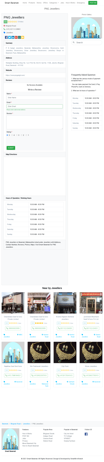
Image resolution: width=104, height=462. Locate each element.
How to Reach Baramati (30, 446)
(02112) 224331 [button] (91, 328)
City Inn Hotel (68, 434)
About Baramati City (29, 443)
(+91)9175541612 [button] (65, 375)
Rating (9, 132)
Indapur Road (48, 436)
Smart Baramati (12, 3)
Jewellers (26, 424)
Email (9, 102)
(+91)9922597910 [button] (39, 375)
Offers (45, 3)
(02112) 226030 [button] (65, 328)
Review (10, 113)
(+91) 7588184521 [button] (13, 375)
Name (9, 94)
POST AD (25, 436)
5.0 (33, 323)
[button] (73, 27)
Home (25, 3)
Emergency (81, 3)
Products (32, 3)
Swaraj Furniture (69, 441)
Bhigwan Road (16, 424)
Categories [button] (53, 3)
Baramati (5, 424)
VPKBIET (67, 438)
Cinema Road (48, 438)
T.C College (68, 436)
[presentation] (22, 142)
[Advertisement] (35, 268)
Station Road (47, 441)
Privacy (25, 441)
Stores (39, 3)
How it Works (70, 3)
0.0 (5, 22)
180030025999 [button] (13, 328)
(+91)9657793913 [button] (91, 375)
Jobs (62, 3)
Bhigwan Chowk (48, 434)
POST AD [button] (93, 3)
